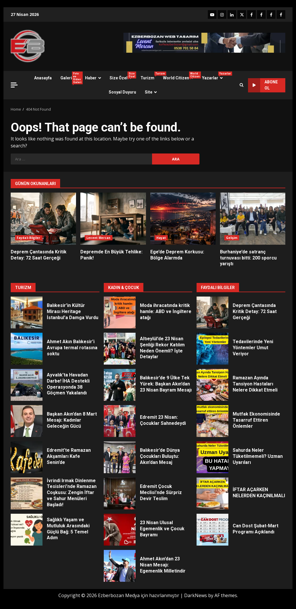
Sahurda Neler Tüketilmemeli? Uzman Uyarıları (212, 457)
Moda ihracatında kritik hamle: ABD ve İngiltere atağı (120, 312)
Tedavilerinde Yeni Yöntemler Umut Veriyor (212, 349)
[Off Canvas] (14, 85)
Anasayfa (43, 78)
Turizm (149, 76)
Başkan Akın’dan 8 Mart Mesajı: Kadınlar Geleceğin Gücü (26, 421)
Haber (91, 78)
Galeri (70, 78)
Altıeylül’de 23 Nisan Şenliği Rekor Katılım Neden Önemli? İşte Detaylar (120, 349)
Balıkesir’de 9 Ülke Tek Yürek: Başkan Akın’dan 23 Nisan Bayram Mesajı (120, 385)
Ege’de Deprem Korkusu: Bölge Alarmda (183, 219)
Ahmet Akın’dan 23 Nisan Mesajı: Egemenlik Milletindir (120, 566)
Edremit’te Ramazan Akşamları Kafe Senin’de (26, 457)
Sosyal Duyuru (122, 92)
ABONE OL (263, 85)
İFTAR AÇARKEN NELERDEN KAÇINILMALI (212, 493)
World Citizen (180, 76)
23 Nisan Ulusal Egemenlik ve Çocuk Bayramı (120, 530)
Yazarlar (214, 76)
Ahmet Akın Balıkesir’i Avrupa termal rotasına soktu (26, 349)
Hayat (161, 238)
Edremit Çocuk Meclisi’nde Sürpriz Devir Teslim (120, 493)
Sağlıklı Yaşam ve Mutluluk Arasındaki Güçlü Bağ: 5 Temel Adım (26, 530)
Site (148, 92)
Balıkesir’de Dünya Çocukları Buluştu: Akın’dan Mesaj (120, 457)
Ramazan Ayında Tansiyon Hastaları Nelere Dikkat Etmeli (212, 385)
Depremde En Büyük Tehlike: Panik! (113, 219)
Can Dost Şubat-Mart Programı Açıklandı (212, 530)
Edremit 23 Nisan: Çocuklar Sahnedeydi (120, 421)
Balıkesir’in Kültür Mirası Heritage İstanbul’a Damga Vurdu (26, 312)
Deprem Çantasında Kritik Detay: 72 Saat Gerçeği (43, 219)
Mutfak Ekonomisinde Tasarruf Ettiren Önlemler (212, 421)
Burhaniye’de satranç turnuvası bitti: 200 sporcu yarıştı (252, 219)
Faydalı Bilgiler (28, 238)
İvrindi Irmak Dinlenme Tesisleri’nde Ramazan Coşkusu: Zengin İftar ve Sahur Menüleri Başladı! (26, 493)
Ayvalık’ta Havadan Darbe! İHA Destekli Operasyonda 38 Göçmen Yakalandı (26, 385)
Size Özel (123, 76)
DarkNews (195, 595)
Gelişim (232, 238)
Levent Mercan (98, 238)
